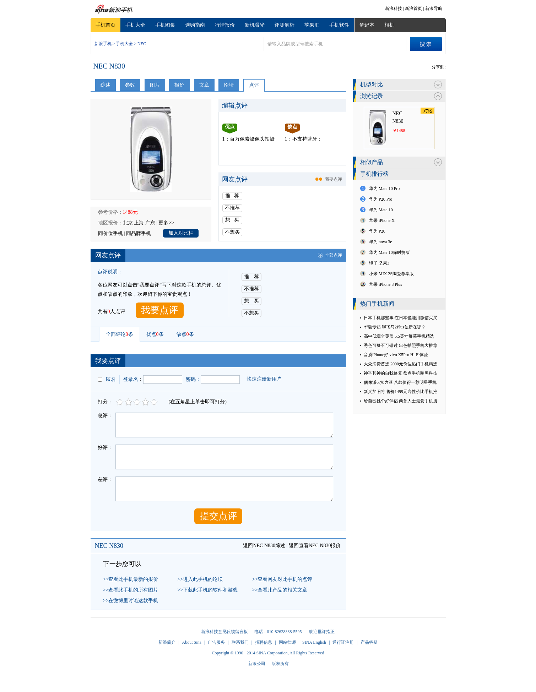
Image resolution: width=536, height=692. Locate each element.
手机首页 (105, 25)
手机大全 (135, 25)
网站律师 (287, 642)
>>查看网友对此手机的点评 (282, 579)
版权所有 (280, 663)
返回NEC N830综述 (264, 545)
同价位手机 (110, 233)
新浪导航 (433, 8)
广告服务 (216, 642)
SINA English (314, 642)
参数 (130, 85)
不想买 (232, 232)
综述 (105, 85)
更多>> (166, 222)
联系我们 (240, 642)
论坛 (229, 85)
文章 (204, 85)
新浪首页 (413, 8)
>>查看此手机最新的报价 (130, 579)
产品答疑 (369, 642)
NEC (141, 43)
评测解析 (284, 25)
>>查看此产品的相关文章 (280, 590)
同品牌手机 (138, 233)
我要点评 (333, 179)
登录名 (130, 379)
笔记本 (366, 25)
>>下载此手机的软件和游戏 (208, 590)
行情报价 (225, 25)
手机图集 (165, 25)
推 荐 (232, 195)
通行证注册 (343, 642)
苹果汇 (311, 25)
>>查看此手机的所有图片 (130, 590)
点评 (254, 85)
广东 (150, 222)
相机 (389, 25)
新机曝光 (255, 25)
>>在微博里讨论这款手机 (130, 600)
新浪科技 (393, 8)
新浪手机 (103, 43)
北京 (128, 222)
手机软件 (339, 25)
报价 (179, 85)
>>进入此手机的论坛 (200, 579)
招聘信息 (263, 642)
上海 (139, 222)
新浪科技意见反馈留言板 (224, 631)
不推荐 (232, 208)
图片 (155, 85)
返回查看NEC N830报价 (315, 545)
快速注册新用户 (264, 379)
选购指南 (195, 25)
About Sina (191, 642)
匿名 (111, 379)
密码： (193, 379)
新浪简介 (166, 642)
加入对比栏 (180, 233)
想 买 (232, 220)
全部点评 (333, 255)
